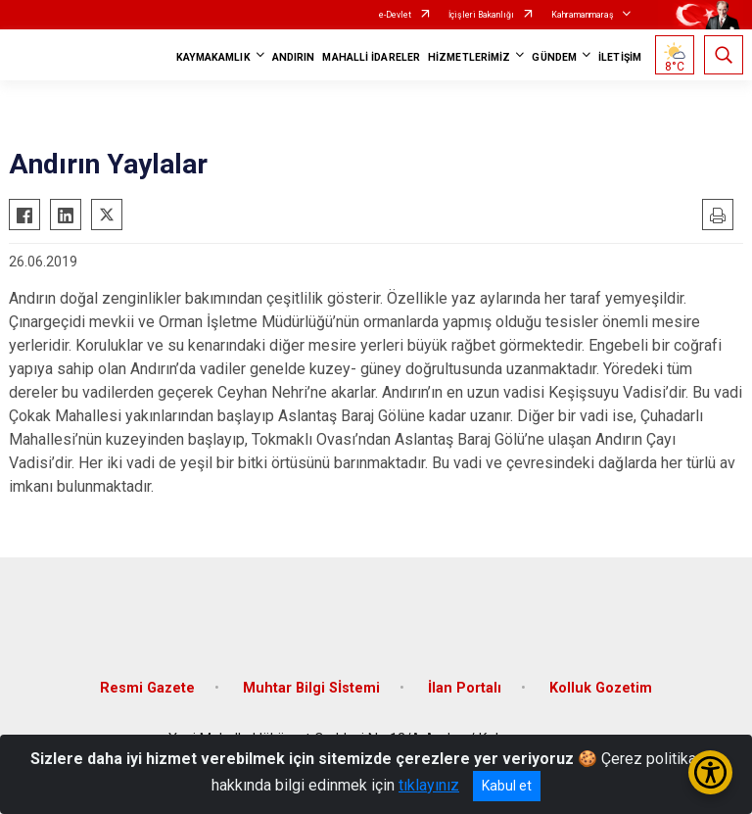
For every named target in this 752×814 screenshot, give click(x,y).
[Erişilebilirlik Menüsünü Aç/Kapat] (710, 772)
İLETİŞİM (619, 57)
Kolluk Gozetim (600, 688)
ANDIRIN (293, 57)
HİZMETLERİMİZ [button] (469, 57)
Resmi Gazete (147, 688)
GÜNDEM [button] (554, 57)
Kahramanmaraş (582, 15)
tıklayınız (429, 785)
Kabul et (507, 785)
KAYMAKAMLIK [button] (213, 57)
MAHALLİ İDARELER (371, 57)
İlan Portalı (464, 688)
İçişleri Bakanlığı (481, 15)
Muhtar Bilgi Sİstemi (311, 688)
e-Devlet (395, 15)
